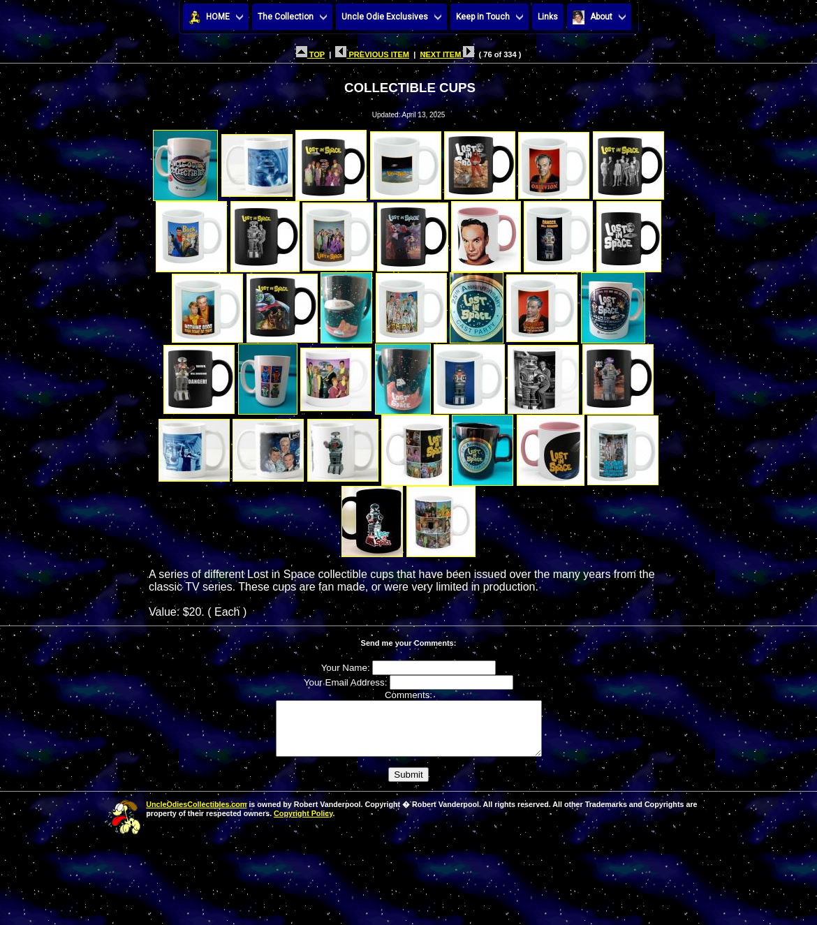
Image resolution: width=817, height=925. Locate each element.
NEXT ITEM (447, 54)
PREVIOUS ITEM (372, 54)
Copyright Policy (303, 824)
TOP (310, 54)
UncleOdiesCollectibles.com (196, 815)
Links (548, 17)
